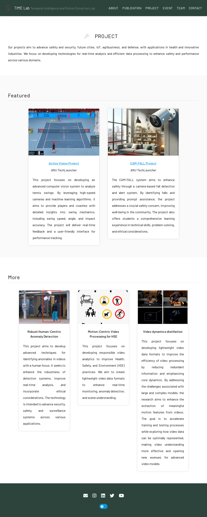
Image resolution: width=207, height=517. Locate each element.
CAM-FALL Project (143, 163)
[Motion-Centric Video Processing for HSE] (103, 307)
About (113, 8)
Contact (195, 8)
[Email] (85, 495)
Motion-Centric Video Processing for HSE (103, 334)
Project (152, 8)
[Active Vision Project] (64, 133)
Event (168, 8)
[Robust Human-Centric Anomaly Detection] (44, 307)
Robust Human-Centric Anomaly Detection (44, 334)
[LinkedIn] (103, 495)
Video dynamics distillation (163, 331)
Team (181, 8)
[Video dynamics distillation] (162, 307)
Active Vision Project (64, 163)
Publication (131, 8)
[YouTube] (121, 495)
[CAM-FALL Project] (143, 133)
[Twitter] (112, 495)
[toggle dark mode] (103, 506)
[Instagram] (94, 495)
